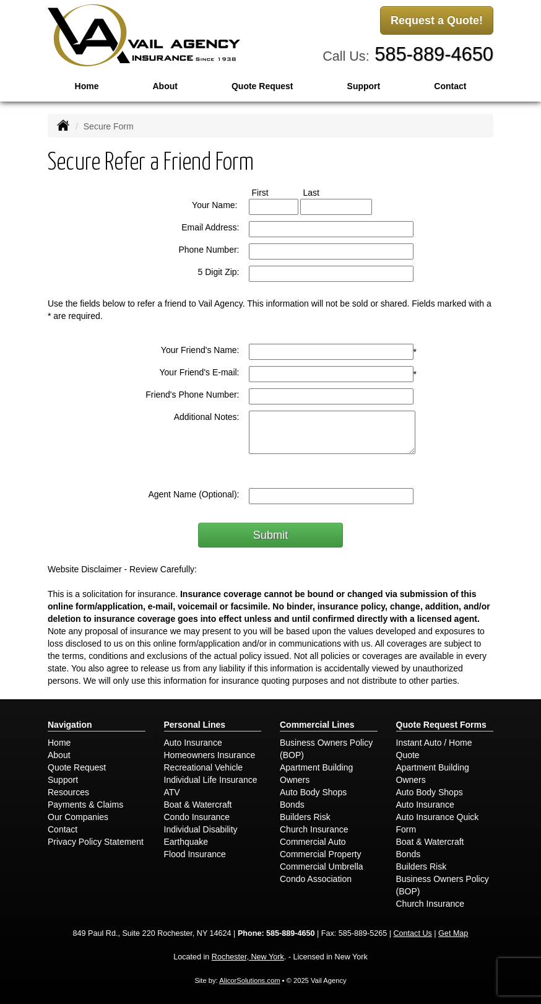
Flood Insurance (195, 854)
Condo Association (316, 879)
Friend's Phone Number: (192, 394)
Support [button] (364, 86)
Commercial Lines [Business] (317, 725)
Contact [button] (450, 86)
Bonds (292, 805)
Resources (68, 792)
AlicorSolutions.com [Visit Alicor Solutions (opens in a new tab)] (249, 980)
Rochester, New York (248, 957)
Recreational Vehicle (203, 767)
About (164, 86)
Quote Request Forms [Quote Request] (441, 725)
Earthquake (186, 842)
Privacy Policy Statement (96, 842)
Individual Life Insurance (211, 780)
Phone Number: (208, 250)
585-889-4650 (433, 54)
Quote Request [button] (262, 86)
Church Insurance (314, 829)
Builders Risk (305, 817)
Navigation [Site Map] (70, 725)
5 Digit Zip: (219, 272)
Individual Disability (201, 829)
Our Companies (78, 817)
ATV (172, 792)
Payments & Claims (85, 805)
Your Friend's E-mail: (200, 372)
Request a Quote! (437, 20)
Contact (62, 829)
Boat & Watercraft (198, 805)
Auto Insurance (193, 743)
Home (87, 86)
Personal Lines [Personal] (195, 725)
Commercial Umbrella (321, 866)
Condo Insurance (197, 817)
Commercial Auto (313, 842)
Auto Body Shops (313, 792)
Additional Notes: (207, 417)
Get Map (453, 933)
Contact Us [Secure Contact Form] (413, 933)
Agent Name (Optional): (193, 494)
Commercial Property (320, 854)
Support (63, 780)
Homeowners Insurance (210, 755)
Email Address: (210, 227)
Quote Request (77, 767)
